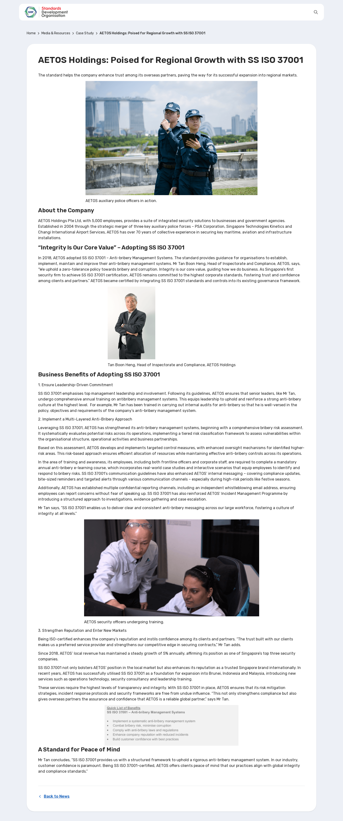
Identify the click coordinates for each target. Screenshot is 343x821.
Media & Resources (55, 33)
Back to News (54, 796)
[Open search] (316, 12)
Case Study (85, 33)
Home (31, 33)
